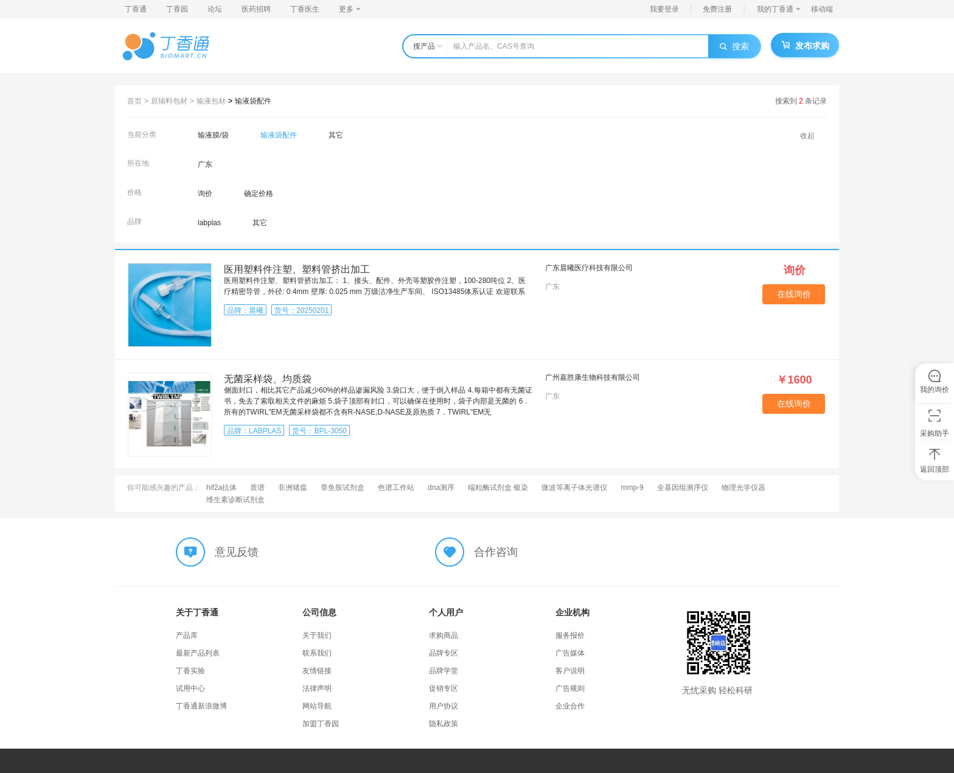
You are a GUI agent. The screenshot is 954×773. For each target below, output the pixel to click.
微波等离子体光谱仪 (574, 487)
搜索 (734, 46)
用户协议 (443, 706)
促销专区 (443, 688)
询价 (205, 193)
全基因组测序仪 (682, 487)
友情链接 (317, 670)
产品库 (187, 635)
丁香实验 (190, 670)
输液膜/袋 (213, 135)
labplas (209, 223)
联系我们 (317, 653)
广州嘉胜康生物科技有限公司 (592, 377)
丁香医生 (304, 9)
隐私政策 (443, 723)
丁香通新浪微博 (201, 706)
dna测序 (441, 487)
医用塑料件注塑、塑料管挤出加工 (297, 269)
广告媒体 (570, 653)
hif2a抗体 (221, 487)
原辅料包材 (169, 101)
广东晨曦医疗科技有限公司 (589, 268)
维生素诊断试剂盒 (235, 499)
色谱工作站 (396, 487)
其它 (336, 135)
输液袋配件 (253, 101)
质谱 (257, 487)
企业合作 (570, 706)
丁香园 (177, 9)
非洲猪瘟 (292, 487)
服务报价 (570, 635)
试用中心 (190, 688)
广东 (205, 164)
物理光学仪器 (743, 487)
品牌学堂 (443, 670)
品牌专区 (443, 653)
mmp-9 (632, 487)
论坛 (214, 9)
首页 (134, 101)
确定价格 (258, 193)
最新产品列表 (198, 653)
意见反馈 (237, 552)
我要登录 (664, 9)
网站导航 (317, 706)
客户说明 (570, 670)
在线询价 (794, 294)
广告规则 (570, 688)
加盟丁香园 (320, 723)
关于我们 (317, 635)
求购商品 (443, 635)
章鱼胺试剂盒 (342, 487)
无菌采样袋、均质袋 (268, 379)
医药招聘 (256, 9)
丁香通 (136, 9)
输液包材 (211, 101)
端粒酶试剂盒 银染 (498, 487)
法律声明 (317, 688)
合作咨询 (496, 552)
